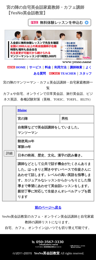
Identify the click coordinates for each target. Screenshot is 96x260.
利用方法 (60, 67)
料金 (48, 67)
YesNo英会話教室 (47, 253)
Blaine (22, 110)
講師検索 (76, 67)
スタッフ (85, 73)
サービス (35, 67)
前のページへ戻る (48, 207)
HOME (21, 67)
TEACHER (68, 73)
